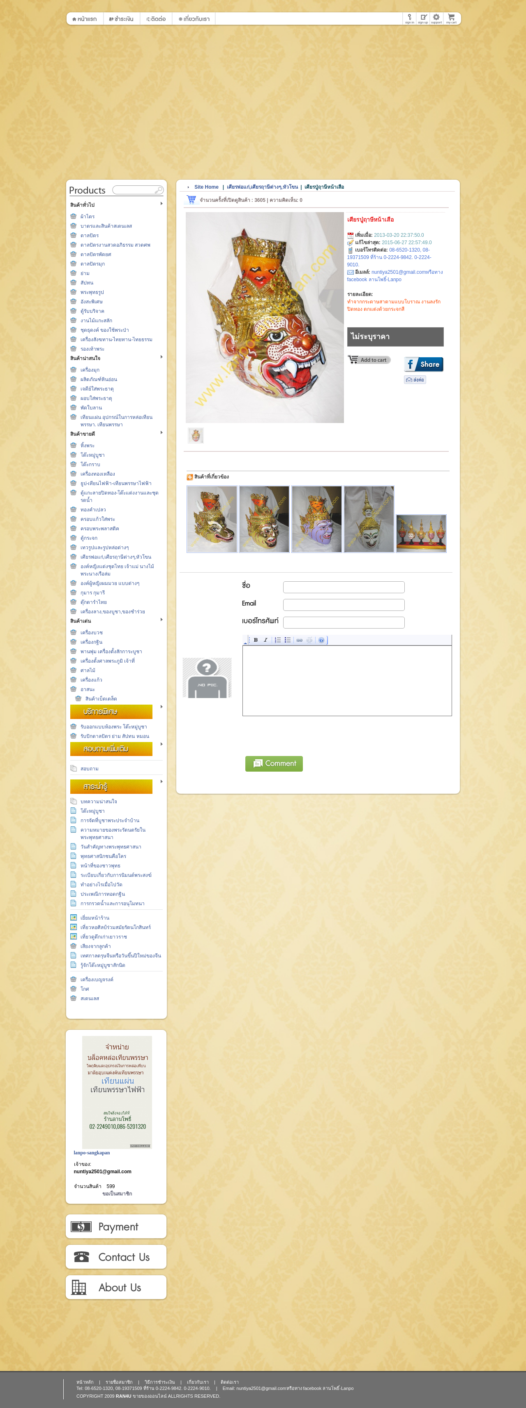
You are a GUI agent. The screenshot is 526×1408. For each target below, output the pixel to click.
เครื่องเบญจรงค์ (97, 980)
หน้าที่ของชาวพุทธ (100, 866)
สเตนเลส (90, 998)
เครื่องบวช (92, 633)
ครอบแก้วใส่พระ (98, 519)
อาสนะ (88, 689)
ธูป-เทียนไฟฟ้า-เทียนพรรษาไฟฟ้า (116, 483)
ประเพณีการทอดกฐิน (103, 894)
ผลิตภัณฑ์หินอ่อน (99, 379)
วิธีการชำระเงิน (116, 1227)
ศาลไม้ (88, 670)
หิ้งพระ (88, 446)
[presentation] (305, 735)
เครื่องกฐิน (91, 642)
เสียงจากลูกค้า (96, 946)
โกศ (85, 989)
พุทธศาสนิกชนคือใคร (103, 856)
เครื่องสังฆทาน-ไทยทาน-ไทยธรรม (117, 339)
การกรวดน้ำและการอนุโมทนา (113, 903)
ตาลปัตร (90, 235)
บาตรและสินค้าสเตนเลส (106, 226)
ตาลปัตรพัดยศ (96, 254)
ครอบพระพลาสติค (100, 529)
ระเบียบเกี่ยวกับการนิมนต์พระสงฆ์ (116, 875)
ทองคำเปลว (93, 510)
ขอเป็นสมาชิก (117, 1194)
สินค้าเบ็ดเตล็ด (101, 699)
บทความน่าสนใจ (99, 802)
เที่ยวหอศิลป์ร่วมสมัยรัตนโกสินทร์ (116, 927)
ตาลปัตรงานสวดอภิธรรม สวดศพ (115, 245)
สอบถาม (90, 769)
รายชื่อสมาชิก (119, 1382)
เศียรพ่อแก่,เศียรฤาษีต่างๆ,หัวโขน (116, 557)
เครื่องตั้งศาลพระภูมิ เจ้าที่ (108, 661)
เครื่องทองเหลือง (98, 474)
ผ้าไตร (88, 217)
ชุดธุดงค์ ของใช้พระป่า (105, 330)
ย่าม (85, 273)
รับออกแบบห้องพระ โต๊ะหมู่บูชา (114, 727)
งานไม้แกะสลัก (96, 321)
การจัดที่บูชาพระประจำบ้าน (110, 820)
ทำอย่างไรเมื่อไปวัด (101, 885)
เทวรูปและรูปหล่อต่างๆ (105, 547)
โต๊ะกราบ (90, 464)
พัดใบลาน (91, 408)
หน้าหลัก (85, 1382)
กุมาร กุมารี (93, 593)
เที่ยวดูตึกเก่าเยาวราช (104, 937)
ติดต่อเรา (116, 1257)
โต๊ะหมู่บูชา (93, 455)
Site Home (206, 187)
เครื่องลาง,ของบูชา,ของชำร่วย (113, 612)
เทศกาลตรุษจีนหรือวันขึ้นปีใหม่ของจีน (121, 956)
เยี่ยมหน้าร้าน (95, 918)
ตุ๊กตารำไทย (94, 602)
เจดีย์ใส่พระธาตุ (97, 389)
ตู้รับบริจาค (92, 311)
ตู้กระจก (89, 538)
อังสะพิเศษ (92, 302)
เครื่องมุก (90, 370)
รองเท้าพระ (92, 349)
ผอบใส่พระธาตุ (96, 398)
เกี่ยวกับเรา (116, 1287)
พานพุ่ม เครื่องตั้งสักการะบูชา (111, 651)
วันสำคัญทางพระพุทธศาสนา (111, 847)
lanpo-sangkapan (92, 1153)
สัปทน (87, 283)
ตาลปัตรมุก (93, 264)
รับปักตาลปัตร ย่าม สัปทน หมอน (115, 736)
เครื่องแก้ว (91, 680)
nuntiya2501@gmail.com (103, 1171)
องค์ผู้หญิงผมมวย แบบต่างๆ (110, 583)
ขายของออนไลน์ (150, 1396)
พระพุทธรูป (92, 292)
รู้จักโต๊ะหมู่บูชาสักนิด (103, 965)
